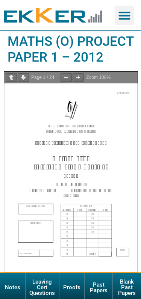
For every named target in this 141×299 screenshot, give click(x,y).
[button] (124, 15)
